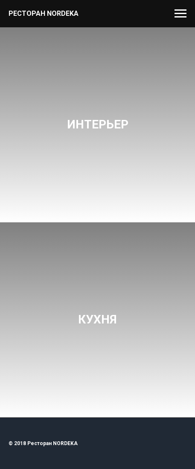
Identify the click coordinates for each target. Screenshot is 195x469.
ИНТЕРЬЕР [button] (97, 124)
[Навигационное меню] (180, 13)
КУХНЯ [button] (97, 319)
